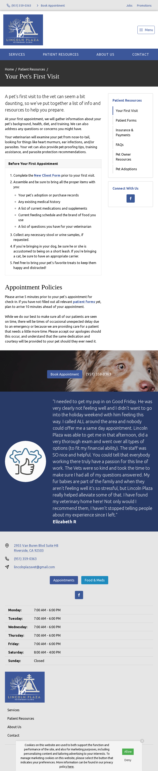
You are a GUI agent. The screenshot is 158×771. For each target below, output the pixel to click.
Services (17, 54)
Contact (140, 54)
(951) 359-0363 (98, 374)
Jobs (129, 5)
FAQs (120, 145)
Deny (127, 760)
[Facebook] (131, 198)
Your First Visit (127, 111)
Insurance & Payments (124, 132)
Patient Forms (126, 120)
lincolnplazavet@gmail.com (34, 567)
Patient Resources (61, 54)
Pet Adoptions (126, 169)
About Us (105, 54)
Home (9, 69)
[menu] (146, 30)
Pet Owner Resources (123, 157)
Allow (128, 751)
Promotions (144, 5)
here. (71, 766)
